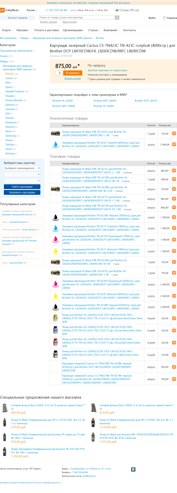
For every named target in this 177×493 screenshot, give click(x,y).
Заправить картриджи (22, 192)
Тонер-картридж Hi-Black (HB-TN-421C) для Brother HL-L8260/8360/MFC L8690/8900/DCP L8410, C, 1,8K (94, 170)
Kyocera (10, 104)
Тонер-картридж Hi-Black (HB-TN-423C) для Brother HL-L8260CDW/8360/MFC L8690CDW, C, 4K (94, 133)
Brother (100, 38)
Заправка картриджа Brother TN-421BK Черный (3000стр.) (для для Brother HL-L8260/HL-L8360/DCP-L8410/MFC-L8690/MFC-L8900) (101, 217)
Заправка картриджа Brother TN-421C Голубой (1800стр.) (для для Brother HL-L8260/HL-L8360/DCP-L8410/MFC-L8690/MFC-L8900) (101, 227)
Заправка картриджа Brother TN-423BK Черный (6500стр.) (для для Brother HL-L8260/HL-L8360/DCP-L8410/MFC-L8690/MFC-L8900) (101, 306)
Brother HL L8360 (104, 106)
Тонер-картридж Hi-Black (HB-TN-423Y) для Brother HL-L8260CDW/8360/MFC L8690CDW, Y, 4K (94, 272)
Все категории (8, 38)
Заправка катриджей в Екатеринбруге (16, 482)
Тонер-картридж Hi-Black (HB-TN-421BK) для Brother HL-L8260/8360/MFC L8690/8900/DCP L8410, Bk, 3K (95, 179)
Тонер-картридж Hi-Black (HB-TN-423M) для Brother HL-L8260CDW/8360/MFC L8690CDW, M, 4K (95, 261)
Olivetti (10, 118)
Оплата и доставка (46, 30)
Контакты (129, 30)
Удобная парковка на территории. (108, 70)
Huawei (10, 95)
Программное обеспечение (16, 50)
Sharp (9, 140)
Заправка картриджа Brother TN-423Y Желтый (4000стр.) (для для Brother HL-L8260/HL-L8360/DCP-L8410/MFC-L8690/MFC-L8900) (100, 295)
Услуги (4, 56)
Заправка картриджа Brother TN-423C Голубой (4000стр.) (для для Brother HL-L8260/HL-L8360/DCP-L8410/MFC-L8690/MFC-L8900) (101, 144)
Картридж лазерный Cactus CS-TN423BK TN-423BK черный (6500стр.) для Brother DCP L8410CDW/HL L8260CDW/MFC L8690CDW (96, 367)
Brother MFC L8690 (105, 100)
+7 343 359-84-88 (56, 10)
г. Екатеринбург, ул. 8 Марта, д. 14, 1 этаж (90, 468)
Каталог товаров (17, 17)
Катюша (10, 153)
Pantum (10, 126)
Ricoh (9, 131)
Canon (9, 78)
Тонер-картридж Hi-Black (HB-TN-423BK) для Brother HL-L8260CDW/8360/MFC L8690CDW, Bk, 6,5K (95, 188)
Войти (152, 18)
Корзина (172, 18)
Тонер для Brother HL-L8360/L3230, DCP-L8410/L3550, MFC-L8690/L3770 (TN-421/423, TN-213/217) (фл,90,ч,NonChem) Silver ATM (100, 354)
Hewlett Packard (15, 91)
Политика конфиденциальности (47, 482)
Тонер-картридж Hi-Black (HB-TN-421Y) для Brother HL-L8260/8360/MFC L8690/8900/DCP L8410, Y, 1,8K (94, 198)
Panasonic (11, 122)
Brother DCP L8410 (146, 100)
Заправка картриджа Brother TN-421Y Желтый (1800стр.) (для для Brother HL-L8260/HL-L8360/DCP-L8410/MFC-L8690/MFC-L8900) (100, 251)
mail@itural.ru (89, 476)
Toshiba (10, 144)
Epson (9, 87)
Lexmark (10, 109)
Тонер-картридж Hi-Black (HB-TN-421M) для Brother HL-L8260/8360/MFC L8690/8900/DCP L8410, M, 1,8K (95, 207)
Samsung (11, 135)
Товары (24, 38)
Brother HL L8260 (63, 100)
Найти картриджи (22, 186)
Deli (8, 82)
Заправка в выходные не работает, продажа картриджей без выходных (88, 2)
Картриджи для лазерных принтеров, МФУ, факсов (62, 38)
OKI (8, 113)
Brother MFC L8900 (64, 106)
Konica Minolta (14, 100)
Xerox (9, 149)
